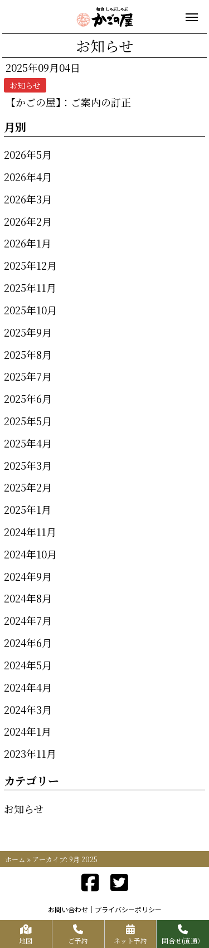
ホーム (15, 859)
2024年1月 (27, 731)
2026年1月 (27, 243)
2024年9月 (28, 576)
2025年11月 (30, 287)
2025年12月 (30, 265)
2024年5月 (28, 665)
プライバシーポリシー (128, 909)
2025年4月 (28, 443)
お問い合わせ (68, 909)
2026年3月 (28, 199)
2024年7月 (28, 620)
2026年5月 (28, 154)
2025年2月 (28, 487)
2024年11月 (30, 531)
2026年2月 (28, 221)
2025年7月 (28, 376)
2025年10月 (30, 310)
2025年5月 (28, 421)
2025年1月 (27, 509)
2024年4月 (28, 687)
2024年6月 (28, 642)
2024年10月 (30, 554)
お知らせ (23, 808)
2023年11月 (30, 753)
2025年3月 (28, 465)
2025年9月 (28, 332)
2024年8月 (28, 598)
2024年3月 (28, 709)
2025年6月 (28, 398)
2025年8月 (28, 354)
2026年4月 (28, 176)
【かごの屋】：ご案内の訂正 (68, 102)
